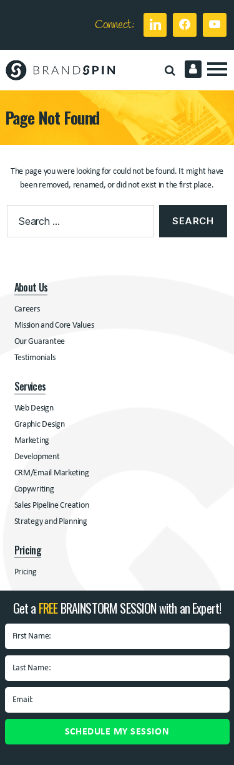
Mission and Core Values (54, 325)
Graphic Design (39, 424)
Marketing (32, 440)
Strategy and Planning (50, 521)
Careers (27, 309)
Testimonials (35, 358)
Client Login (193, 69)
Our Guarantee (40, 341)
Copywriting (34, 489)
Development (37, 457)
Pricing (25, 572)
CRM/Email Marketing (51, 473)
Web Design (34, 408)
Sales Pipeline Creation (51, 505)
